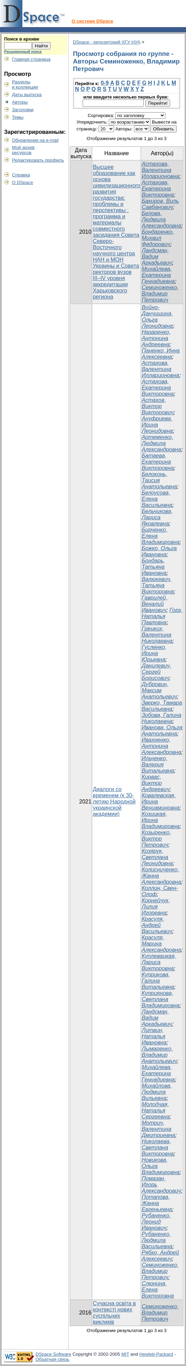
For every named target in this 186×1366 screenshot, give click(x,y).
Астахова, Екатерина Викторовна (158, 189)
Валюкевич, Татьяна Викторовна (158, 585)
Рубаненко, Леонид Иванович (156, 1222)
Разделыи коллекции (25, 84)
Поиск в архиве (21, 39)
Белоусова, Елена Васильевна (157, 499)
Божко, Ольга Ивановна (159, 551)
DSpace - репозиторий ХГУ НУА (107, 42)
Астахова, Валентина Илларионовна (160, 170)
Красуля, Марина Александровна (161, 944)
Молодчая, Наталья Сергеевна (155, 1110)
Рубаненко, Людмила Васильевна (157, 1240)
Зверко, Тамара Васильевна (162, 706)
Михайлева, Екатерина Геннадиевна (158, 275)
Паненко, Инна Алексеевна (160, 354)
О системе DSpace (92, 21)
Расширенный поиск (23, 51)
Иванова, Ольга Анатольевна (162, 731)
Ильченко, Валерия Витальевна (158, 764)
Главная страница (31, 59)
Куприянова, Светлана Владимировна (160, 999)
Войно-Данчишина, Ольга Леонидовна (157, 316)
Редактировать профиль (38, 160)
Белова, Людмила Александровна (161, 219)
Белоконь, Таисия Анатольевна (159, 480)
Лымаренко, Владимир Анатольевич (159, 1055)
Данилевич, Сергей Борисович (156, 672)
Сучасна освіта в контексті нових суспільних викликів (114, 1312)
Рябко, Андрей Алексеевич (160, 1256)
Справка (21, 174)
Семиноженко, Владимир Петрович (160, 294)
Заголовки (23, 109)
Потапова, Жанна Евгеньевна (157, 1203)
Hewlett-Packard (156, 1354)
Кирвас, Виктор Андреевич (155, 783)
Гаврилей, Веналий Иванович (154, 604)
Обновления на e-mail (35, 140)
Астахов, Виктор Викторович (158, 406)
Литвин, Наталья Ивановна (154, 1036)
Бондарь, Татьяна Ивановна (154, 567)
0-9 (104, 83)
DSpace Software (53, 1354)
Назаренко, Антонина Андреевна (156, 338)
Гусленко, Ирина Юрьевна (154, 653)
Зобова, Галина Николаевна (161, 718)
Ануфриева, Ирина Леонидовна (157, 425)
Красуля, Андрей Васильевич (157, 925)
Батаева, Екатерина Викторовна (158, 462)
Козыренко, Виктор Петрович (156, 839)
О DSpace (22, 182)
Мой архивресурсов (23, 150)
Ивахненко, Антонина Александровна (161, 746)
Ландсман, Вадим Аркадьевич (157, 256)
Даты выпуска (27, 94)
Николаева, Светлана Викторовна (158, 1147)
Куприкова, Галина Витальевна (158, 981)
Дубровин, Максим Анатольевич (159, 690)
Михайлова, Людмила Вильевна (157, 1092)
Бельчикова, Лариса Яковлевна (157, 517)
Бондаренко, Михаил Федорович (158, 238)
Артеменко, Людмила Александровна (161, 443)
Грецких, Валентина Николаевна (157, 635)
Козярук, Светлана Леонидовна (157, 857)
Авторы (20, 102)
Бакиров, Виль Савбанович (160, 204)
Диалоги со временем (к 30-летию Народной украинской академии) (114, 801)
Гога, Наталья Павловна (162, 616)
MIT (125, 1354)
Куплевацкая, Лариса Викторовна (159, 962)
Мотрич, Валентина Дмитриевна (158, 1129)
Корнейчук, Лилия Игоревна (156, 907)
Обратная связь (52, 1359)
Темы (18, 117)
